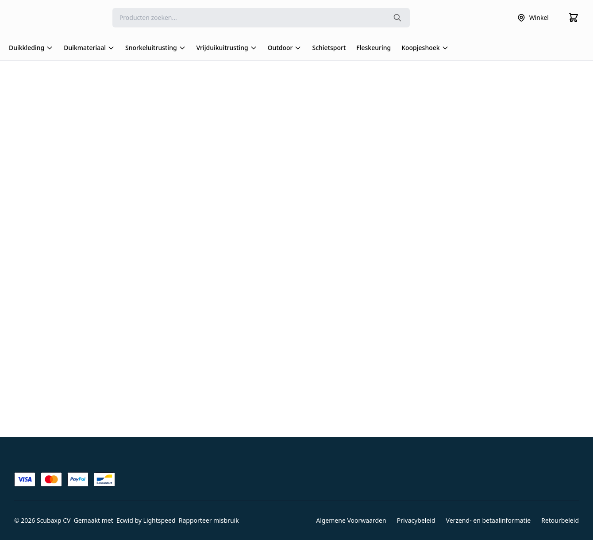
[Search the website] (397, 18)
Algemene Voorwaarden (351, 520)
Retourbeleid (560, 520)
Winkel (533, 17)
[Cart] (573, 18)
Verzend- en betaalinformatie (488, 520)
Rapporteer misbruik (209, 520)
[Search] (261, 17)
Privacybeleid (416, 520)
